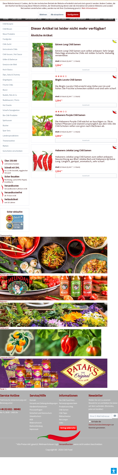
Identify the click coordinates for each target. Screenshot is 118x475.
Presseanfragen (36, 410)
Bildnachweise (65, 416)
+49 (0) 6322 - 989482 (10, 409)
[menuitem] (5, 19)
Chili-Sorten (63, 410)
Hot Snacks (7, 105)
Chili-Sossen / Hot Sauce (12, 54)
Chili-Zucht (7, 44)
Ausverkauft (85, 70)
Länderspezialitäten (11, 135)
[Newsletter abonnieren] (115, 415)
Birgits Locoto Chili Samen (68, 79)
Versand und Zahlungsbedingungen (44, 403)
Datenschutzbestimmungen (100, 424)
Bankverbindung (36, 426)
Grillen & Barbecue (10, 59)
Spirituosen (7, 120)
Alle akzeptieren (57, 14)
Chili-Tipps (63, 413)
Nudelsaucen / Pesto (11, 100)
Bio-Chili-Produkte (10, 115)
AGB (31, 419)
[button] (114, 471)
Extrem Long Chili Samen (68, 44)
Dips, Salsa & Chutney (11, 74)
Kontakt (33, 400)
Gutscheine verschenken (12, 151)
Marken (6, 146)
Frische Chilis (8, 85)
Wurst (5, 90)
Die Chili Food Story (66, 400)
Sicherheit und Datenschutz (41, 413)
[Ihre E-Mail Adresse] (100, 416)
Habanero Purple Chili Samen (70, 115)
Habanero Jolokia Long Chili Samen (73, 150)
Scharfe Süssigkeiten (11, 110)
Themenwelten (9, 141)
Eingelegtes (7, 80)
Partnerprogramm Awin (68, 403)
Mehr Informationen (89, 8)
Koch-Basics (8, 69)
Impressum (34, 429)
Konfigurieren (72, 14)
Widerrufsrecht (36, 423)
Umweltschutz (35, 416)
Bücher (6, 125)
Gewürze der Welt (10, 64)
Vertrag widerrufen (67, 428)
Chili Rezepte (8, 24)
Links (61, 423)
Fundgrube (7, 39)
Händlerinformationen (38, 406)
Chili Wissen (7, 29)
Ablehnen (43, 14)
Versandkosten (66, 444)
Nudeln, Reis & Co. (10, 95)
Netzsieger (63, 419)
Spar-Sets (7, 130)
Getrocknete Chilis (10, 49)
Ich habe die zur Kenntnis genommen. (101, 424)
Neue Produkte (9, 34)
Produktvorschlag (66, 406)
